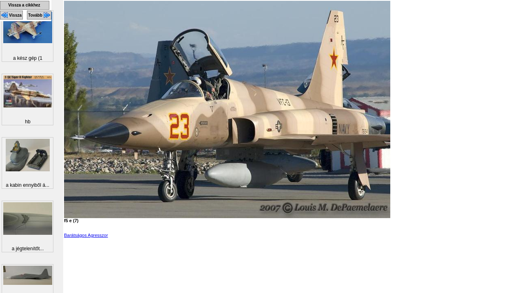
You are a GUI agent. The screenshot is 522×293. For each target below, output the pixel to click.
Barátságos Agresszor (86, 235)
